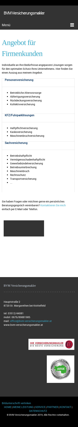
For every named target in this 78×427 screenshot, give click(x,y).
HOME (7, 407)
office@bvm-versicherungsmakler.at (31, 321)
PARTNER (52, 407)
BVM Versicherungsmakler (24, 13)
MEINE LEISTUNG (23, 407)
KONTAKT (66, 407)
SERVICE (40, 407)
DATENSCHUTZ (38, 411)
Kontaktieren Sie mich (53, 205)
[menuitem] (24, 224)
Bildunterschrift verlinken (16, 403)
